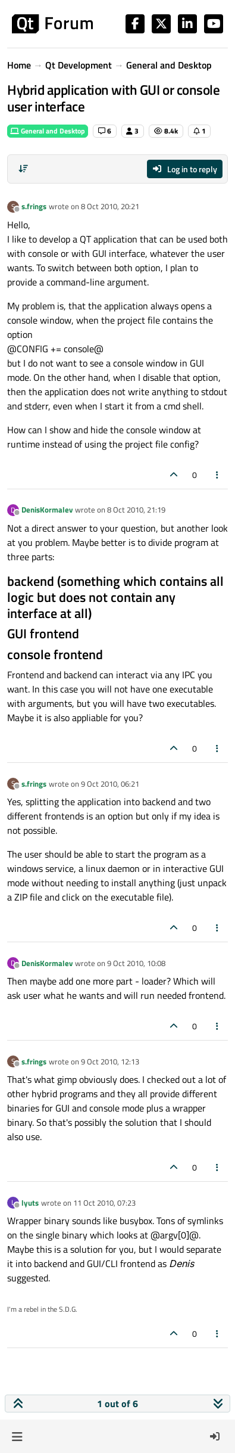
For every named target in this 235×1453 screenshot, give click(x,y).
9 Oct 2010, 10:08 (136, 963)
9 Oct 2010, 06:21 (110, 784)
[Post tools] (217, 474)
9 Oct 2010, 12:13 (110, 1061)
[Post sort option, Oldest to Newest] (23, 169)
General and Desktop (47, 130)
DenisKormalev (47, 510)
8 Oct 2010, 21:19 (136, 510)
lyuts (30, 1203)
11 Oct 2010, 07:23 (104, 1203)
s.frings (33, 206)
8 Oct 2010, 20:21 (110, 206)
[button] (17, 1436)
